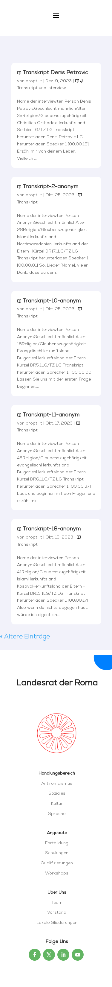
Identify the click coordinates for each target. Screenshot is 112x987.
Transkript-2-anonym (50, 187)
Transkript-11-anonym (50, 415)
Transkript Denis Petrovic (55, 73)
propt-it (34, 81)
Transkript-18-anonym (51, 529)
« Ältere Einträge (25, 637)
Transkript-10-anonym (51, 301)
